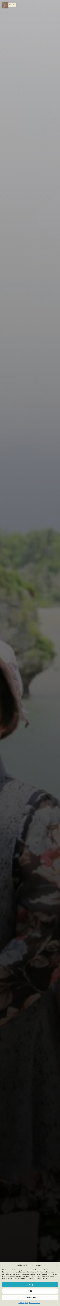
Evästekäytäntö (23, 1303)
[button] (56, 1265)
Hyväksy (30, 1285)
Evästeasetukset (30, 1297)
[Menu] (5, 5)
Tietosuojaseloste (34, 1303)
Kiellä (30, 1291)
